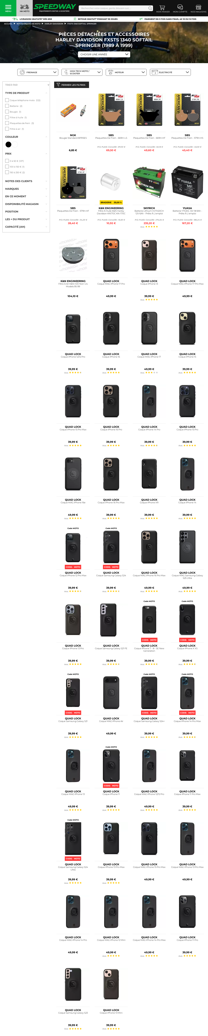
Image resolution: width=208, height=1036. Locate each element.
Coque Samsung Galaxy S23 (73, 1013)
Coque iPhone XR (149, 503)
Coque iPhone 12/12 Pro (73, 357)
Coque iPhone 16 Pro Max (111, 503)
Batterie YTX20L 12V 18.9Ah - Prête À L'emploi (187, 212)
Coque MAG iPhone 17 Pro (111, 284)
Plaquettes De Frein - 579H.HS (187, 139)
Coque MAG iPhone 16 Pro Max (149, 576)
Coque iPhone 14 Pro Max (187, 722)
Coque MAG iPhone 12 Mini (111, 940)
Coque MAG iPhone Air (111, 722)
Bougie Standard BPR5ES (73, 139)
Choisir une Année (94, 54)
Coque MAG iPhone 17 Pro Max (187, 284)
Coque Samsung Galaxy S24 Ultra (73, 869)
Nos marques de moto (28, 24)
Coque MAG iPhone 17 (149, 357)
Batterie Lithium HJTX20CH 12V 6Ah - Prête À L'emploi (149, 212)
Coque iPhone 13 (149, 284)
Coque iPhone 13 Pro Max (111, 868)
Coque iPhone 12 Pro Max (73, 576)
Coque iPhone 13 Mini (111, 1013)
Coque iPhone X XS (187, 649)
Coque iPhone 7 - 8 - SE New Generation (149, 650)
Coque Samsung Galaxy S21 (73, 722)
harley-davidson (54, 24)
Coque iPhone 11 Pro (187, 940)
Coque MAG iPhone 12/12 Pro (149, 795)
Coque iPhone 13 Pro (73, 649)
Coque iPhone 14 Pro (149, 430)
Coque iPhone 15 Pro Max (73, 430)
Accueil (8, 24)
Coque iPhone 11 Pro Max (187, 795)
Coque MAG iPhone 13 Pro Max (187, 868)
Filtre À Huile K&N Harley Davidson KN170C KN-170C (111, 212)
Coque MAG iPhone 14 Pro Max (149, 940)
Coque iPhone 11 (111, 795)
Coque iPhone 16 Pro (111, 430)
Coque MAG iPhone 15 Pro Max (149, 868)
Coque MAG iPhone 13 (73, 795)
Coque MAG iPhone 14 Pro (73, 940)
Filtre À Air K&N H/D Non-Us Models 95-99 (73, 285)
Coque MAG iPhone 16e (73, 503)
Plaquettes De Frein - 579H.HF (73, 211)
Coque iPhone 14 (187, 503)
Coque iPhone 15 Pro (187, 430)
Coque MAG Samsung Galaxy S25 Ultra (187, 577)
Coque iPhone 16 (111, 357)
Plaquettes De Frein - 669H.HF (149, 139)
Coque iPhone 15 (187, 357)
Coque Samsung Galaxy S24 (111, 576)
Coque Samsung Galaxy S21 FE (111, 649)
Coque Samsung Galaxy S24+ (149, 722)
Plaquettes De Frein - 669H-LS (111, 139)
